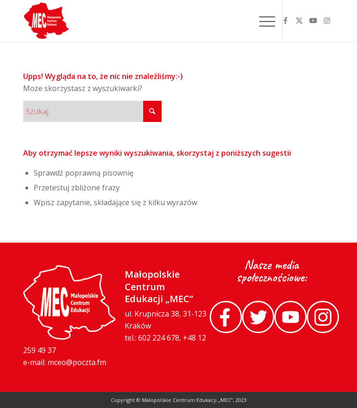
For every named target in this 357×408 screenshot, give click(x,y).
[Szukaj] (92, 111)
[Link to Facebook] (285, 20)
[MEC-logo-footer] (46, 21)
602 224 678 (158, 338)
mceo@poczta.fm (77, 362)
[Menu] (264, 21)
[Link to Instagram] (327, 20)
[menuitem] (264, 21)
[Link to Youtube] (313, 20)
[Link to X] (299, 20)
